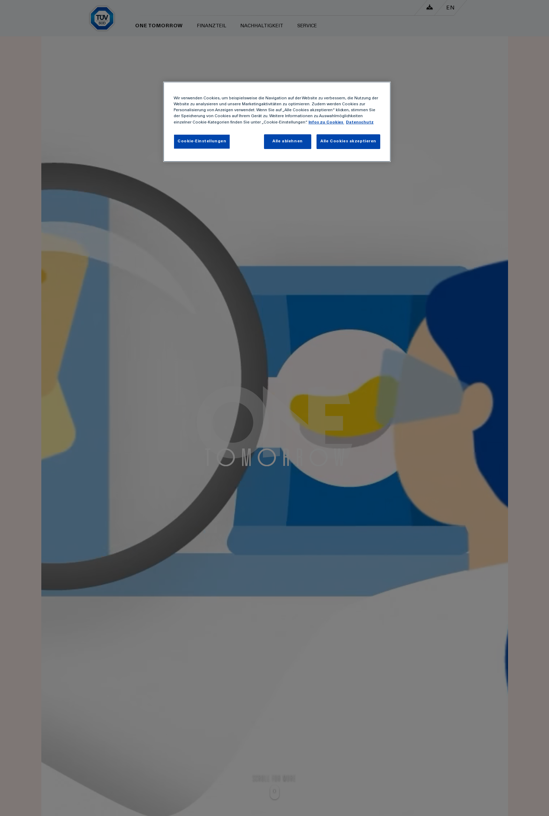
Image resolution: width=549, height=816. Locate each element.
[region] (277, 121)
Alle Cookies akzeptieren (348, 141)
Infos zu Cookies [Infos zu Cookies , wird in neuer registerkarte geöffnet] (326, 123)
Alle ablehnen (287, 141)
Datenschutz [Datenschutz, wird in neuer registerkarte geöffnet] (360, 123)
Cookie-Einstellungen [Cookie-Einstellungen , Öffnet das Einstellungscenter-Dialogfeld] (202, 141)
